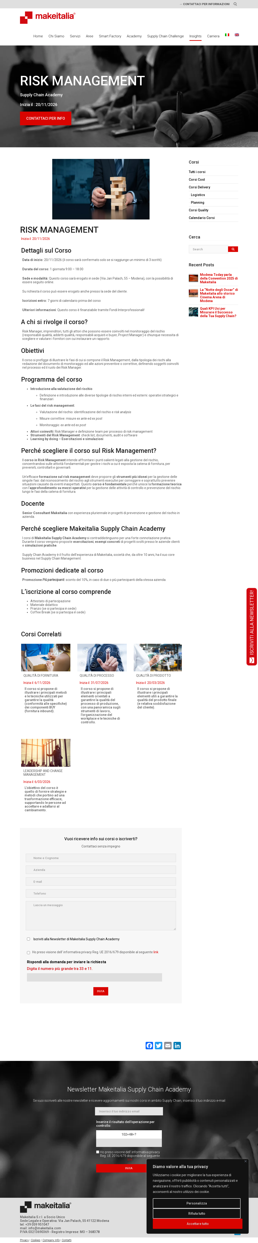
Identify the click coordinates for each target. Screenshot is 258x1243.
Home (38, 36)
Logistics (198, 195)
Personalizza (196, 1203)
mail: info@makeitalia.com (40, 1228)
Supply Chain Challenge (165, 36)
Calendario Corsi (202, 218)
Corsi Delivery (199, 187)
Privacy (24, 1240)
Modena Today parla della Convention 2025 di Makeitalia (219, 278)
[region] (198, 1196)
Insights (195, 36)
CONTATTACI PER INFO (45, 118)
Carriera (213, 36)
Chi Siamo (56, 36)
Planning (197, 202)
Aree (89, 36)
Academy (134, 36)
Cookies (35, 1240)
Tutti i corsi (197, 172)
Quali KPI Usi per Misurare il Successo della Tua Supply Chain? (218, 312)
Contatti (67, 1240)
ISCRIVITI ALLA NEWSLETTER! (252, 626)
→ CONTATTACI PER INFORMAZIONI (204, 4)
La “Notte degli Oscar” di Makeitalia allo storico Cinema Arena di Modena (219, 295)
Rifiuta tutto (196, 1213)
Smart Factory (110, 36)
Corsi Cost (197, 179)
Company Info (51, 1240)
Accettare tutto (198, 1224)
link (155, 952)
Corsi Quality (198, 210)
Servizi (75, 36)
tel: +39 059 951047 (34, 1224)
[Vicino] (246, 1161)
